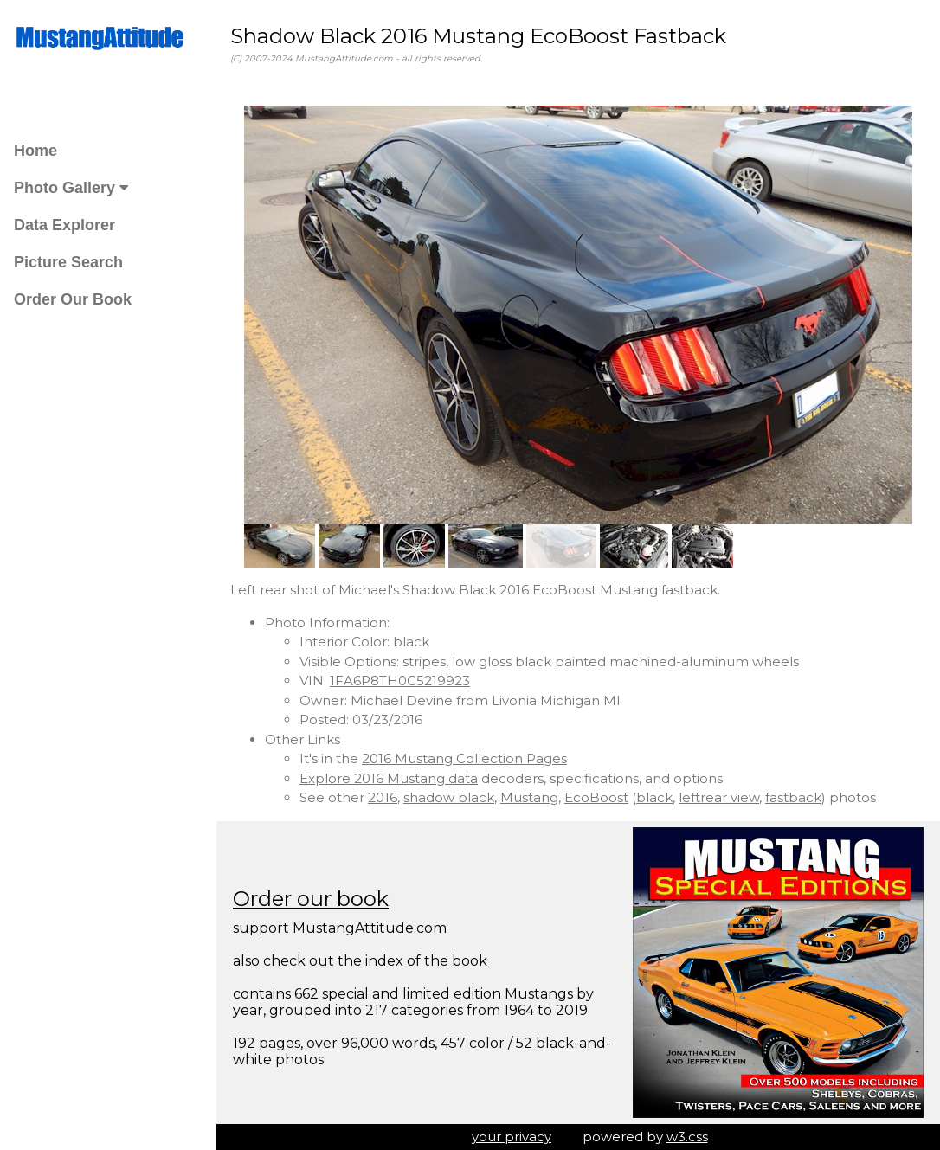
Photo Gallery (71, 187)
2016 (382, 797)
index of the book (426, 961)
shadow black (448, 797)
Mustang (529, 797)
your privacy (511, 1136)
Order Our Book (73, 299)
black (654, 797)
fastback (793, 797)
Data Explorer (64, 225)
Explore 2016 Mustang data (388, 778)
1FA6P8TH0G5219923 (400, 680)
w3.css (687, 1136)
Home (35, 150)
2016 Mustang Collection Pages (464, 758)
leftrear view (719, 797)
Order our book (311, 898)
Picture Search (68, 262)
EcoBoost (596, 797)
